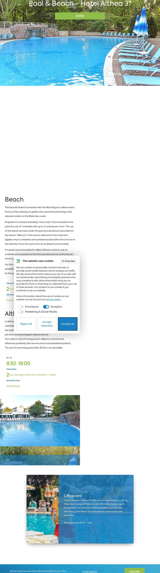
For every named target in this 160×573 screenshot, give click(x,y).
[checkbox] (38, 552)
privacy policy (117, 545)
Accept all (116, 562)
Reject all (44, 562)
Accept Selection (80, 562)
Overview (124, 519)
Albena (16, 537)
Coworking (142, 537)
